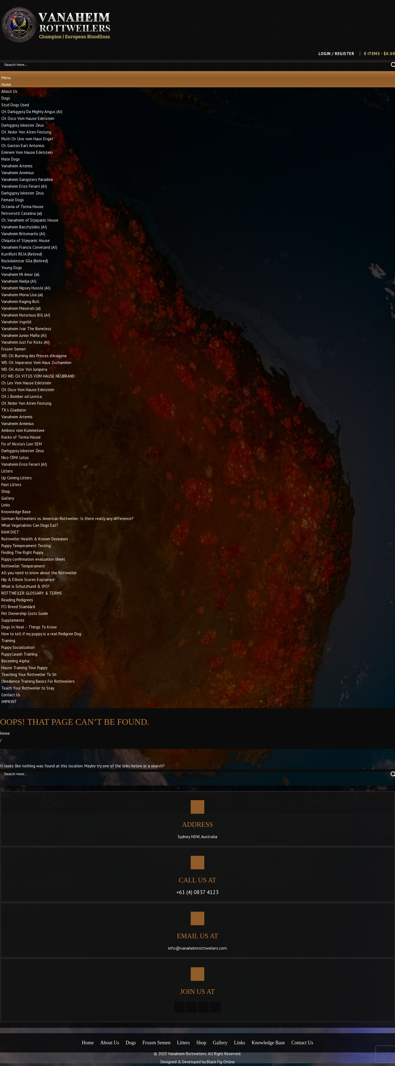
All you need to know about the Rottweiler (39, 572)
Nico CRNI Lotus (15, 457)
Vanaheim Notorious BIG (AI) (25, 315)
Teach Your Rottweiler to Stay (27, 688)
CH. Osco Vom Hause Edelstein (27, 118)
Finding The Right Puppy (22, 552)
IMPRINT (9, 701)
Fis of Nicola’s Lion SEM (21, 443)
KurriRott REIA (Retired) (21, 254)
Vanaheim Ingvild (16, 321)
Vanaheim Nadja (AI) (18, 281)
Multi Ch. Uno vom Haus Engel (27, 138)
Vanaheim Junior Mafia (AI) (24, 335)
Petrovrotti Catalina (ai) (21, 213)
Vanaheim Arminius (17, 172)
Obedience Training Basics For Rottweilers (38, 681)
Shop (5, 491)
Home (6, 84)
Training (8, 640)
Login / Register (336, 53)
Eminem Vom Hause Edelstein (27, 152)
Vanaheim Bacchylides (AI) (24, 226)
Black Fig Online (221, 1061)
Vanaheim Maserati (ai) (21, 308)
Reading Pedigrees (17, 599)
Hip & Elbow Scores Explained (27, 579)
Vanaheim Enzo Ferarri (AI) (24, 186)
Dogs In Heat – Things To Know (29, 627)
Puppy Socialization (18, 647)
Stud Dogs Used (15, 104)
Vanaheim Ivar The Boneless (26, 328)
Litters (7, 471)
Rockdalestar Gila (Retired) (24, 260)
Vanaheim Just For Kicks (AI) (25, 342)
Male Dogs (10, 159)
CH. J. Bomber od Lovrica (21, 396)
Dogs (5, 98)
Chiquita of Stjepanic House (25, 240)
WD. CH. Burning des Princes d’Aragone (34, 355)
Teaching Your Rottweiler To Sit (29, 674)
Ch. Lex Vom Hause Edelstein (26, 382)
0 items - (379, 53)
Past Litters (11, 484)
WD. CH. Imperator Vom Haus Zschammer (36, 362)
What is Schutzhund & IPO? (25, 586)
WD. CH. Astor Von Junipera (24, 369)
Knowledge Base (16, 511)
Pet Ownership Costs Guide (24, 613)
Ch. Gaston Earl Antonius (22, 145)
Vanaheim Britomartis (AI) (23, 233)
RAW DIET (10, 532)
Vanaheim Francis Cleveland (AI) (29, 247)
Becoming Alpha (15, 660)
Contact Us (10, 694)
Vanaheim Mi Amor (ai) (20, 274)
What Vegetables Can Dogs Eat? (29, 525)
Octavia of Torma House (22, 206)
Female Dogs (12, 199)
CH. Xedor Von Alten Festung (26, 132)
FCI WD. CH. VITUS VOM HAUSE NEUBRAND (38, 376)
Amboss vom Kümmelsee (22, 430)
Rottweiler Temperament (23, 566)
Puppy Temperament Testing (26, 545)
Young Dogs (11, 267)
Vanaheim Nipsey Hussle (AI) (25, 288)
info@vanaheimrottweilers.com (197, 948)
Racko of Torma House (21, 437)
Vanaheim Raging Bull (20, 301)
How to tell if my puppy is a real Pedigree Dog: (41, 633)
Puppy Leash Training (19, 654)
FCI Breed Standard (18, 606)
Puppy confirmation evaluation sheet (33, 559)
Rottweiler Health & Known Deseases (34, 538)
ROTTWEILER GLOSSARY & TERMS (31, 593)
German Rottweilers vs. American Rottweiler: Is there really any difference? (67, 518)
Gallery (7, 498)
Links (5, 505)
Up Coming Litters (16, 477)
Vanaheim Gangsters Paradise (27, 179)
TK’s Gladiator (13, 410)
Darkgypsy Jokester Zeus (22, 125)
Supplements (12, 620)
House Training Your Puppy (24, 667)
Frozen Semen (13, 349)
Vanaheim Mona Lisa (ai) (22, 294)
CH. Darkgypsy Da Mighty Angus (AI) (31, 111)
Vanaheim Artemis (17, 165)
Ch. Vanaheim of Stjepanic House (29, 220)
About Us (9, 91)
